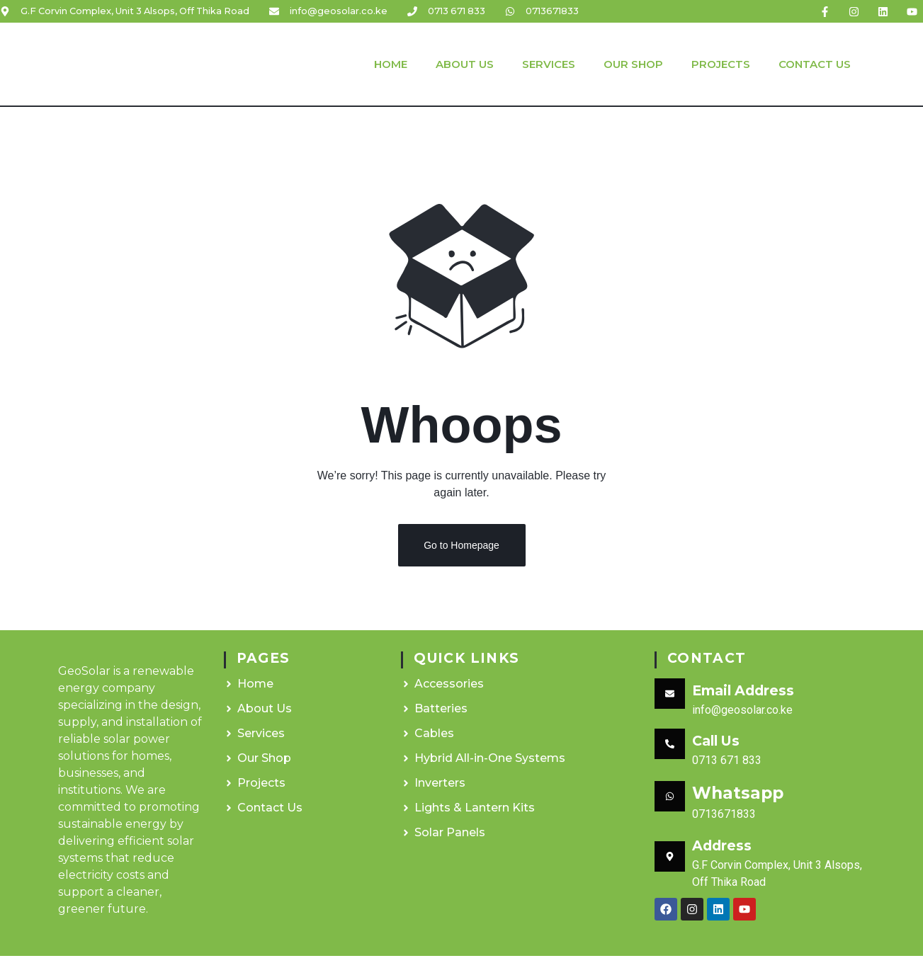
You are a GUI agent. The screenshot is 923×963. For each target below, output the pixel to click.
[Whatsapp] (670, 803)
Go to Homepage (461, 552)
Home (390, 64)
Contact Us (814, 64)
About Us (465, 64)
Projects (720, 64)
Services (548, 64)
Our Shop (633, 64)
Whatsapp (737, 799)
